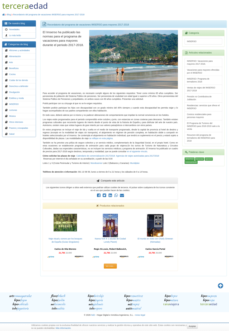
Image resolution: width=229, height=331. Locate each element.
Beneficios (14, 68)
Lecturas (13, 110)
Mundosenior (96, 163)
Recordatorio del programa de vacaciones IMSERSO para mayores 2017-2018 (49, 14)
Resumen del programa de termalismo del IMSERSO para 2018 (201, 138)
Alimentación (15, 56)
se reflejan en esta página (101, 138)
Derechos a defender (18, 86)
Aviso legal (140, 315)
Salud (11, 134)
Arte (11, 62)
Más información (63, 328)
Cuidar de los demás (18, 80)
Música (12, 116)
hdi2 (93, 315)
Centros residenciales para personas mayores (199, 115)
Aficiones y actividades (19, 50)
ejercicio (208, 159)
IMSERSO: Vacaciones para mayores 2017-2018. (200, 62)
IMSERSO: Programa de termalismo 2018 (198, 80)
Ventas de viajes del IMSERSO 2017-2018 (201, 89)
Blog (9, 14)
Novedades (14, 29)
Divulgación (14, 92)
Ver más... (110, 266)
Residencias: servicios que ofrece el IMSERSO (203, 107)
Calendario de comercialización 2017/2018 (95, 156)
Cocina (12, 74)
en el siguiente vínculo (137, 151)
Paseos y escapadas (18, 128)
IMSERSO (14, 104)
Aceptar (192, 326)
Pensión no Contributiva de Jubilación (199, 98)
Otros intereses (16, 122)
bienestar (199, 159)
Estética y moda (16, 98)
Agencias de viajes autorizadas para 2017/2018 (137, 156)
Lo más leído (15, 35)
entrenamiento (191, 162)
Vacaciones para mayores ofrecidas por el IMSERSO (203, 71)
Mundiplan (135, 163)
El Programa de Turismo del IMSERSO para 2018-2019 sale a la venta (203, 126)
